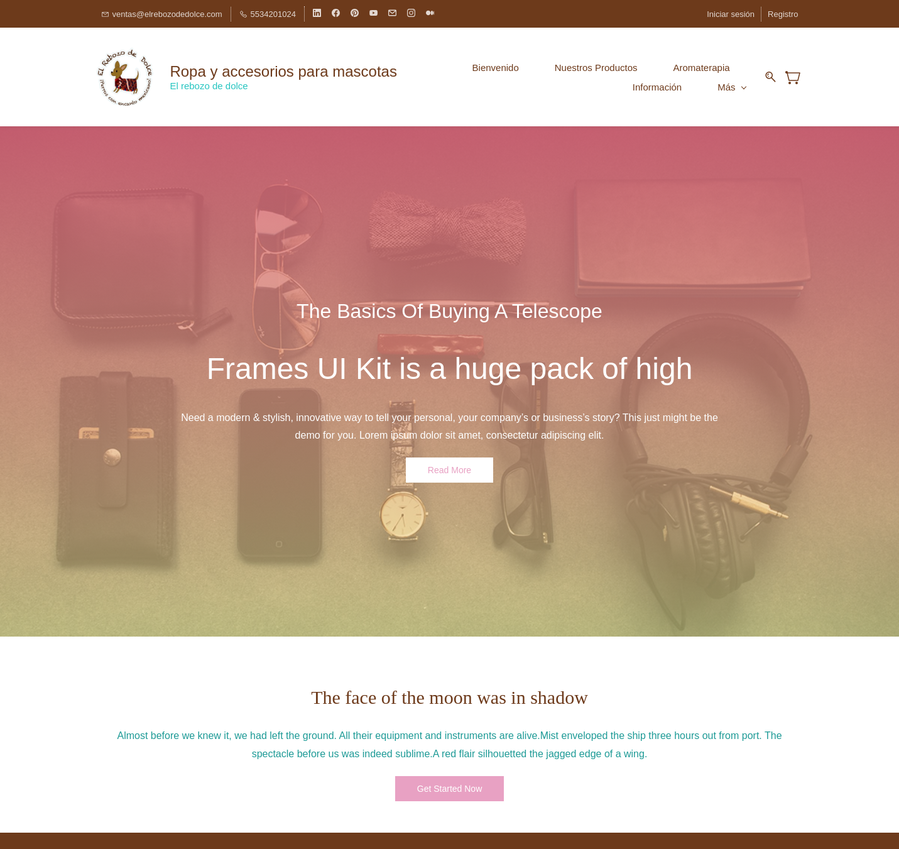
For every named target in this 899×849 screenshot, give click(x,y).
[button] (449, 468)
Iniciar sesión (731, 14)
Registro (783, 14)
